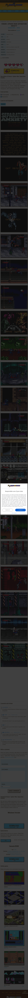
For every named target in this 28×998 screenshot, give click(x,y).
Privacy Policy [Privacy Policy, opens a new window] (20, 506)
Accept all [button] (20, 509)
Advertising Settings (15, 505)
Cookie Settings (15, 506)
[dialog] (14, 499)
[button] (14, 513)
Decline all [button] (8, 510)
